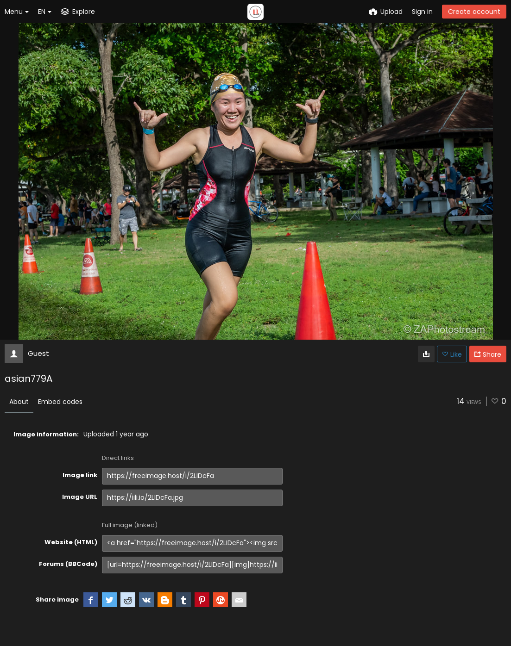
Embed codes (60, 401)
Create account (474, 11)
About (19, 401)
